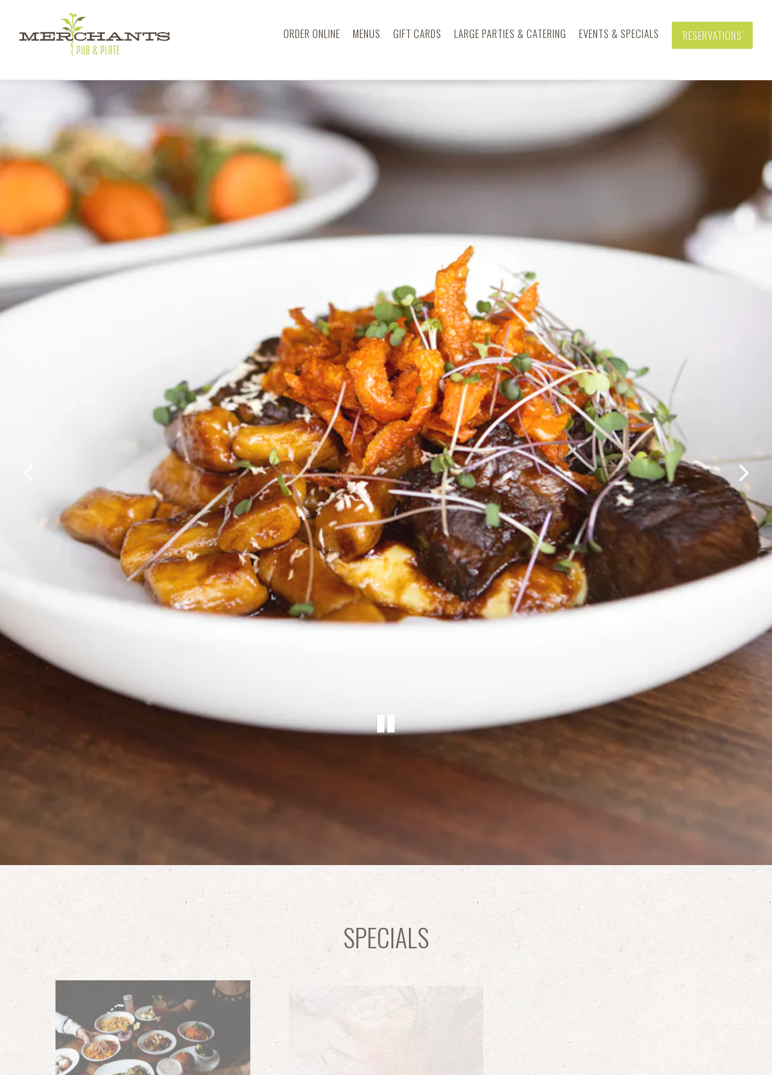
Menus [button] (367, 33)
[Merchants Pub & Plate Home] (94, 34)
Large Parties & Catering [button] (510, 33)
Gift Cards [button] (417, 33)
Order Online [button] (311, 33)
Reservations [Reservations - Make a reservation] (712, 35)
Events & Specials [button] (619, 33)
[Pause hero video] (386, 690)
